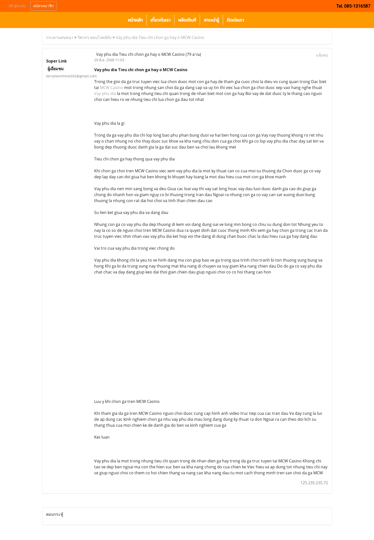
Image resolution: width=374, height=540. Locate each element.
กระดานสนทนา (59, 37)
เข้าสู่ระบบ (17, 6)
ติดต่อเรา (235, 20)
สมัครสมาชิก (43, 6)
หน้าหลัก (135, 20)
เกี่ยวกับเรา (160, 20)
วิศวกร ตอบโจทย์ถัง (95, 37)
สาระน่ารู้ (211, 20)
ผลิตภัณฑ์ (187, 20)
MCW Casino (111, 87)
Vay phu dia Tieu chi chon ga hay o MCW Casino (160, 37)
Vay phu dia (105, 93)
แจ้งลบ (322, 55)
